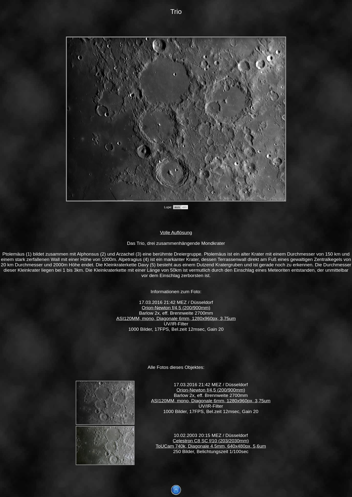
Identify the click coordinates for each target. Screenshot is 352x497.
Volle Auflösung (176, 232)
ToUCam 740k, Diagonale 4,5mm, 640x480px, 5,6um (211, 446)
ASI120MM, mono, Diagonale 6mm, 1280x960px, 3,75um (176, 318)
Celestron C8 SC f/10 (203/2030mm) (211, 440)
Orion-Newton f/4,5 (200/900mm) (176, 307)
